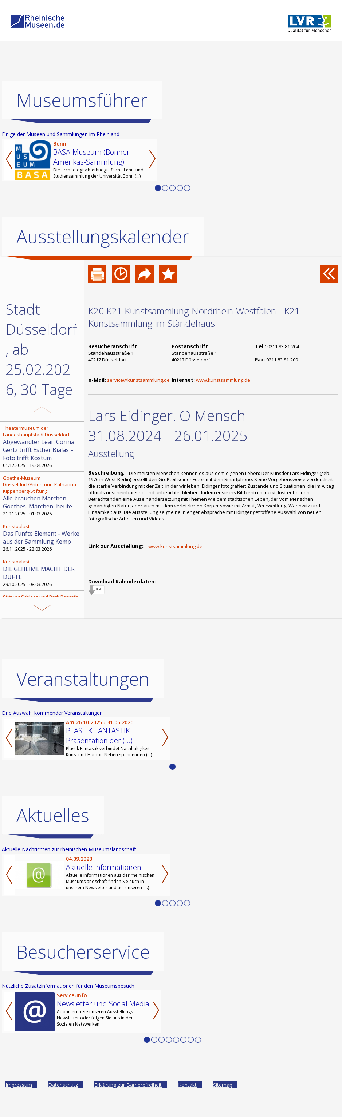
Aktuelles (52, 824)
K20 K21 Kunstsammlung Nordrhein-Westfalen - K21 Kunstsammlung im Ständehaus (194, 317)
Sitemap (222, 1093)
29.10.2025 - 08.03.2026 (42, 572)
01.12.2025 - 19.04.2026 (42, 446)
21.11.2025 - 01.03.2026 (42, 496)
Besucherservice (83, 960)
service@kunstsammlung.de (138, 380)
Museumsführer (81, 100)
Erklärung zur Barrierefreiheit (128, 1093)
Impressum (18, 1093)
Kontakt (187, 1093)
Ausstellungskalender (102, 236)
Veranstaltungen (82, 687)
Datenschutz (63, 1093)
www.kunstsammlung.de (223, 380)
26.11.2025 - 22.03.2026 (42, 537)
